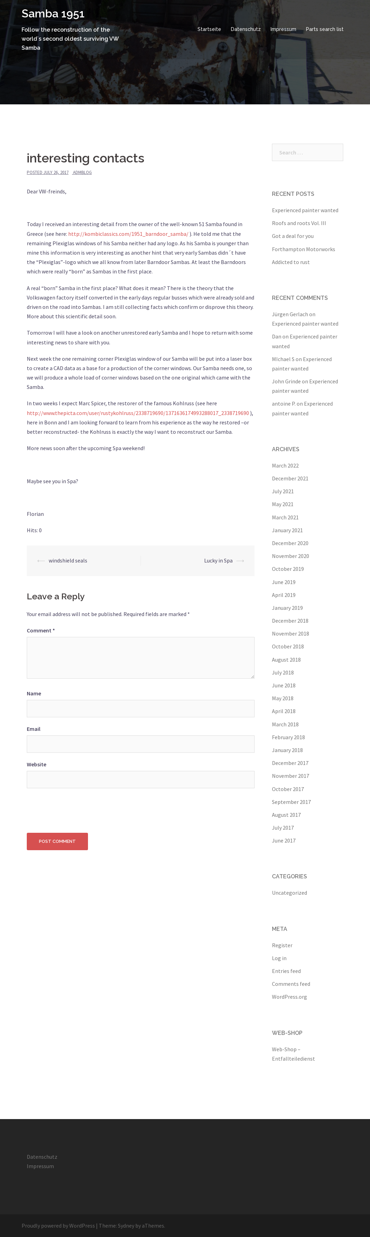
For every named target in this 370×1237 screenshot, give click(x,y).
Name (34, 693)
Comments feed (291, 983)
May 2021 (282, 504)
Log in (279, 958)
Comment (41, 630)
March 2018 (285, 724)
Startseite (209, 29)
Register (282, 945)
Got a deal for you (293, 235)
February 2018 (288, 737)
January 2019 (287, 607)
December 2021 (290, 478)
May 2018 (282, 698)
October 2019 (288, 568)
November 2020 (290, 555)
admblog (82, 172)
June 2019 (284, 581)
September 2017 (291, 801)
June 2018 (284, 685)
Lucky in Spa (218, 560)
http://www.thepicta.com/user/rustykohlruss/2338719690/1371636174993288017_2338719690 (138, 412)
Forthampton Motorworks (303, 249)
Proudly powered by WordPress (58, 1225)
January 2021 (287, 530)
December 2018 (290, 620)
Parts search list (325, 29)
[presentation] (79, 808)
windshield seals (68, 560)
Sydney (126, 1225)
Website (36, 764)
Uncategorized (289, 892)
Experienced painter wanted (305, 210)
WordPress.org (289, 996)
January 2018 (287, 750)
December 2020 (290, 543)
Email (33, 728)
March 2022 (285, 465)
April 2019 (284, 594)
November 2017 (290, 775)
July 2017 (283, 827)
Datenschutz (246, 29)
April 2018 (284, 711)
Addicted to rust (291, 261)
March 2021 (285, 517)
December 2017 (290, 762)
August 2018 (286, 659)
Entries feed (286, 970)
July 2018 (283, 672)
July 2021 (283, 491)
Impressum (283, 29)
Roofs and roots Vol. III (299, 223)
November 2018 (290, 633)
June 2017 (284, 840)
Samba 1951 (53, 13)
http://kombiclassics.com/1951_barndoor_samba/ (128, 233)
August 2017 (286, 814)
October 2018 (288, 646)
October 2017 (288, 788)
